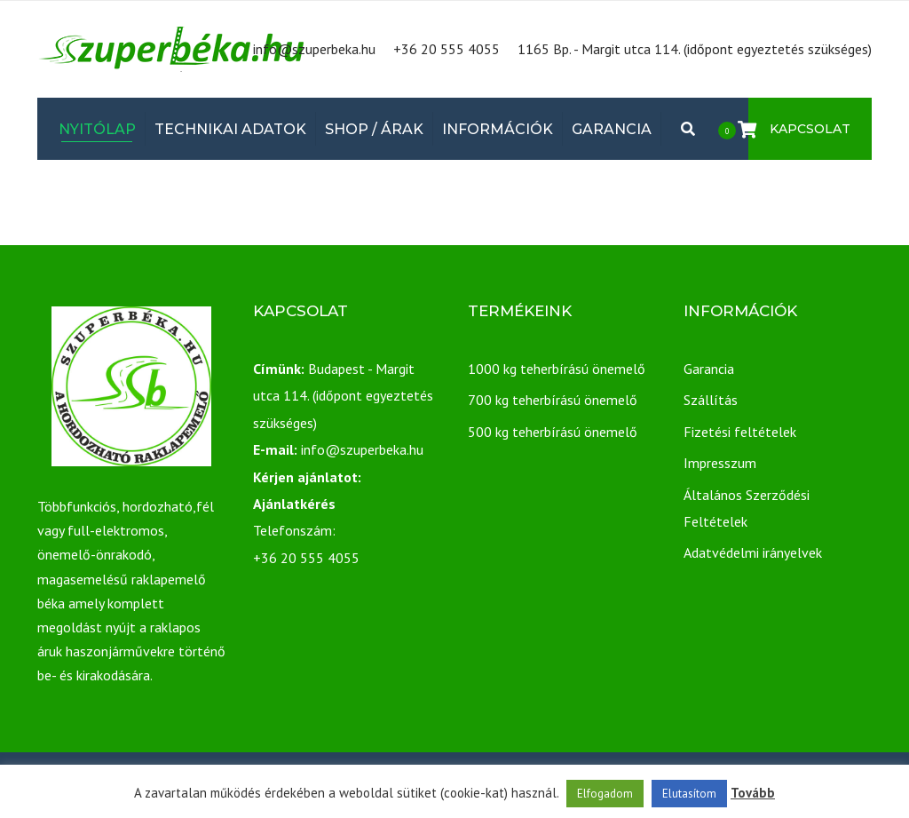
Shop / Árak (374, 129)
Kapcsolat (810, 129)
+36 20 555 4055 (446, 49)
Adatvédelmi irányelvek (753, 552)
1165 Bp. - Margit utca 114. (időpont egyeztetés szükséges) (695, 49)
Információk (497, 129)
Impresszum (720, 463)
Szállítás (711, 400)
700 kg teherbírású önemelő (552, 400)
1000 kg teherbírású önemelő (556, 368)
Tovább (753, 792)
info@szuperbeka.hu (314, 49)
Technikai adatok (230, 129)
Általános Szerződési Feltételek (747, 508)
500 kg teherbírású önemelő (552, 432)
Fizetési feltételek (740, 432)
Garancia (612, 129)
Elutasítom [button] (689, 793)
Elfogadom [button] (605, 793)
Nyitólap (97, 129)
